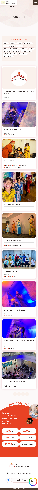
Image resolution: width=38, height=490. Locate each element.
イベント (24, 48)
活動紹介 (12, 7)
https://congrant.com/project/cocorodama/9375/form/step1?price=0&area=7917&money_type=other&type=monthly (27, 444)
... (23, 394)
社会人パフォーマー (10, 54)
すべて (6, 43)
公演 (13, 43)
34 (27, 394)
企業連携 (16, 51)
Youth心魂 (23, 54)
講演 (32, 48)
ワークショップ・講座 (11, 48)
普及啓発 (7, 51)
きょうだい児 (9, 56)
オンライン (28, 43)
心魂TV (20, 46)
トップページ (4, 7)
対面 (20, 43)
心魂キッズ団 (27, 51)
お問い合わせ (22, 480)
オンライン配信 (9, 46)
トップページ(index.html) (8, 2)
